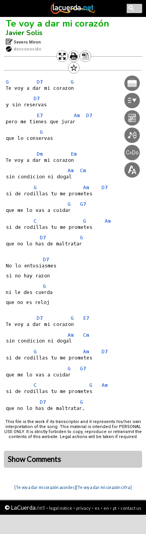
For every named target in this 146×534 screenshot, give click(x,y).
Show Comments (34, 459)
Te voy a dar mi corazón (57, 23)
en (106, 507)
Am (71, 335)
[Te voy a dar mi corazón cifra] (104, 487)
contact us (131, 507)
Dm (40, 154)
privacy (83, 507)
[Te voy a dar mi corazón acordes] (45, 487)
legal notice (60, 507)
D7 (40, 82)
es (97, 507)
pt (115, 507)
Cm (86, 335)
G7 (83, 368)
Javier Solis (24, 32)
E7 (40, 115)
